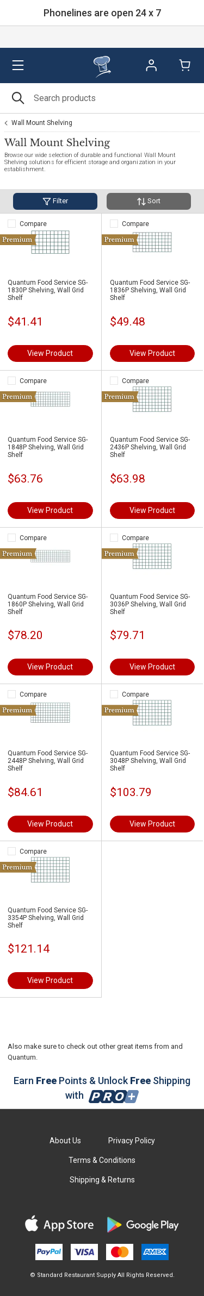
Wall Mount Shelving (41, 123)
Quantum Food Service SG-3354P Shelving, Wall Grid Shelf (48, 917)
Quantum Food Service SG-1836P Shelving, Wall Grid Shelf (150, 290)
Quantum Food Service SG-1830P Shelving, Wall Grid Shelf (48, 290)
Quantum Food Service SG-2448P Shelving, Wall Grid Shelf (48, 760)
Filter (55, 201)
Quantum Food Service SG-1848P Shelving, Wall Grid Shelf (48, 447)
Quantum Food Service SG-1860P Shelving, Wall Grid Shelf (48, 604)
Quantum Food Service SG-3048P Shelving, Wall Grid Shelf (150, 760)
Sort (148, 201)
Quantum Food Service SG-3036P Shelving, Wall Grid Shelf (150, 604)
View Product (50, 353)
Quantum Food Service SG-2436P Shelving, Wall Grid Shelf (150, 447)
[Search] (102, 98)
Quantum (22, 1057)
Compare (33, 224)
